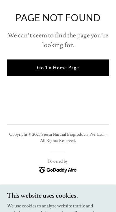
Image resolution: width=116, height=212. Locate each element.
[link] (58, 169)
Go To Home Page (58, 68)
